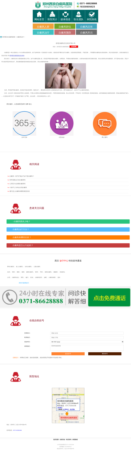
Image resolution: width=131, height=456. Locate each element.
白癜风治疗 (43, 32)
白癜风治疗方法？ (21, 229)
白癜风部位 (65, 26)
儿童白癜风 (37, 266)
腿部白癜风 (29, 272)
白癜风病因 (52, 277)
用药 (22, 277)
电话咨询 (68, 439)
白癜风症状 (86, 26)
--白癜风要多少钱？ (21, 221)
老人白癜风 (19, 266)
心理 (8, 277)
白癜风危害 (38, 277)
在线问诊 (62, 439)
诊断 (45, 277)
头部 (8, 272)
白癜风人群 (43, 26)
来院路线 (75, 439)
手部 (41, 272)
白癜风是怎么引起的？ (23, 245)
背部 (13, 272)
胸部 (18, 272)
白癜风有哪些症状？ (22, 237)
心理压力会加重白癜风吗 (17, 183)
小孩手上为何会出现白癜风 (18, 187)
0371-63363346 (17, 430)
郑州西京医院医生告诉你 (17, 55)
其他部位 (62, 272)
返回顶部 (56, 439)
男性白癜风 (10, 266)
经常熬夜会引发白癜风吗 (17, 180)
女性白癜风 (28, 266)
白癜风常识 (86, 32)
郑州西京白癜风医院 (8, 37)
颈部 (23, 272)
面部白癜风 (48, 272)
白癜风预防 (65, 32)
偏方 (27, 277)
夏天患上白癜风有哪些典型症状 (20, 191)
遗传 (59, 277)
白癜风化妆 (15, 277)
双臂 (36, 272)
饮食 (31, 277)
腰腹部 (56, 272)
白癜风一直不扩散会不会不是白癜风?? (22, 176)
